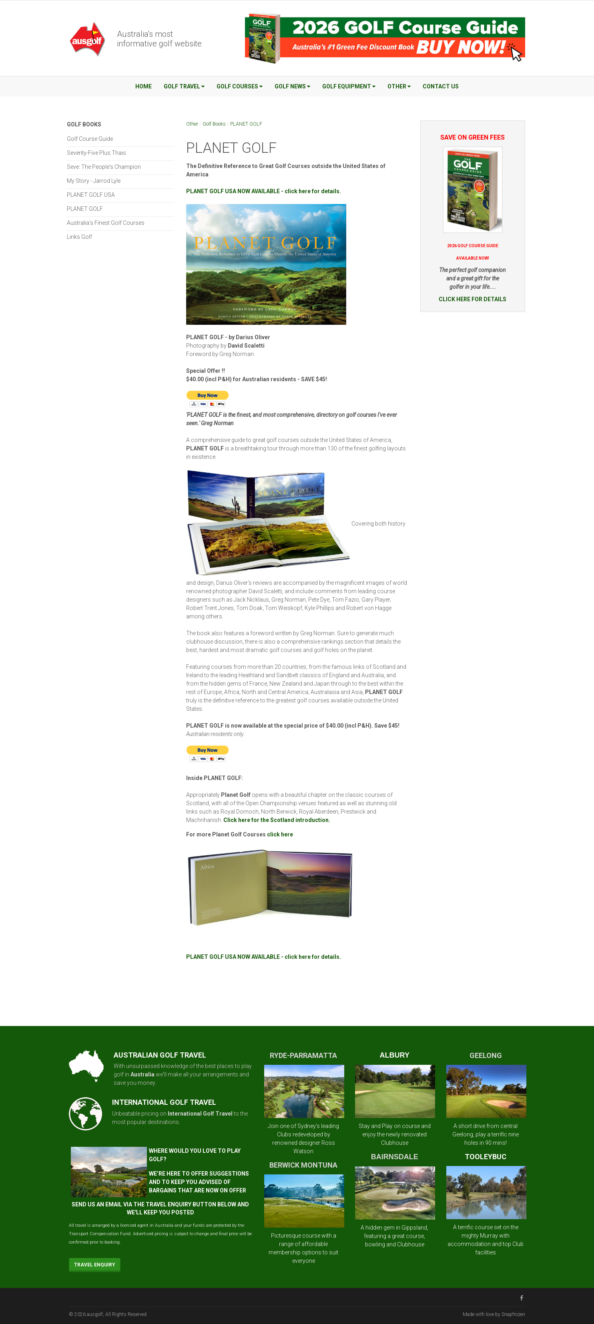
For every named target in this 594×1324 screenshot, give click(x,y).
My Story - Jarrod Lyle (93, 181)
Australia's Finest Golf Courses (105, 223)
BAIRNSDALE (394, 1157)
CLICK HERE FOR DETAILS (472, 299)
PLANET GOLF (246, 124)
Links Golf (79, 237)
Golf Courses (240, 86)
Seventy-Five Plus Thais (96, 153)
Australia (142, 1074)
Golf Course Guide (90, 139)
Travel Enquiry (94, 1265)
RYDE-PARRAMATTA (303, 1055)
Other (399, 86)
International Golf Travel (200, 1113)
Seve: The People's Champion (104, 167)
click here (280, 834)
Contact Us (441, 86)
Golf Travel (184, 86)
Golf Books (214, 124)
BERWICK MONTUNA (303, 1165)
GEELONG (486, 1055)
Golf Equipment (348, 86)
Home (143, 86)
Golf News (292, 86)
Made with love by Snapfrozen (494, 1314)
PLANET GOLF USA (91, 195)
